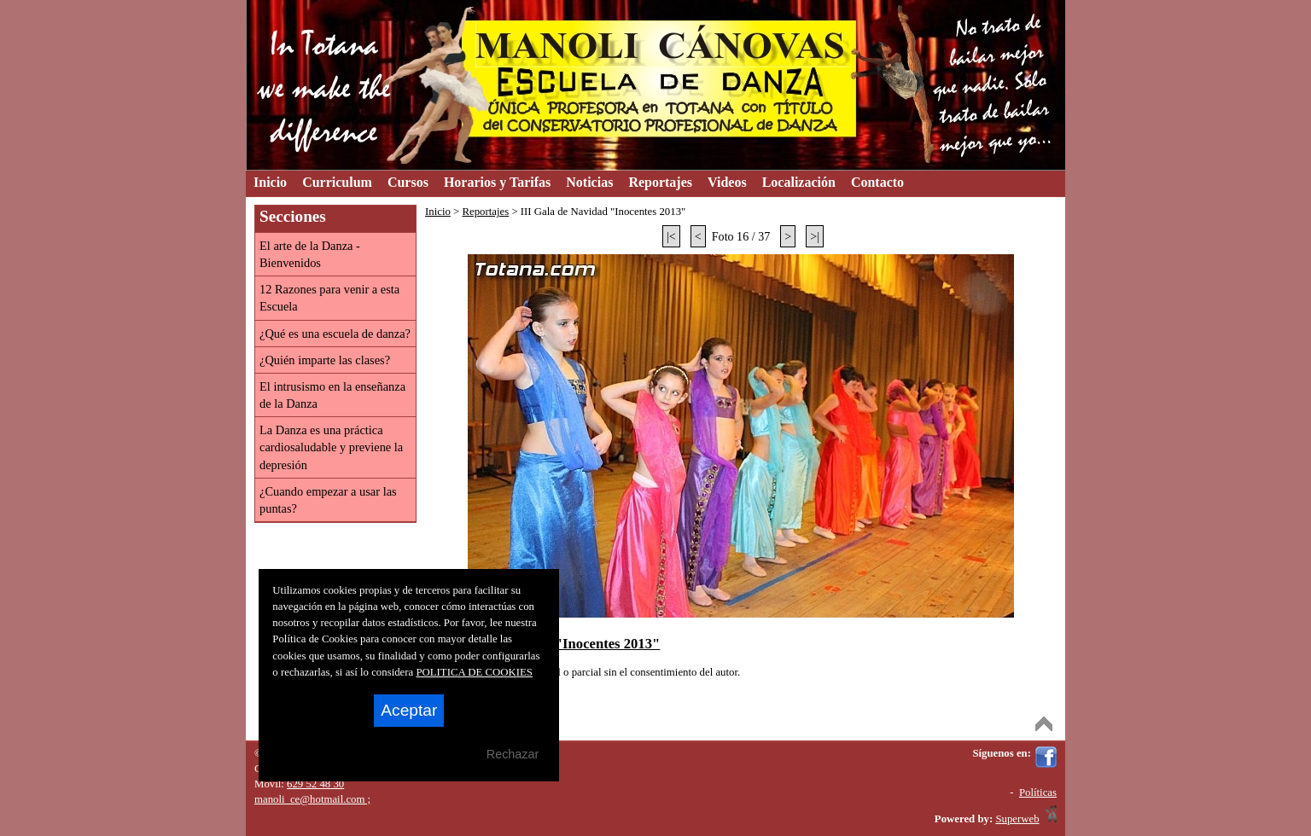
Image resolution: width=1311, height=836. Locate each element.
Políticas (1038, 792)
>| (814, 236)
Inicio (438, 212)
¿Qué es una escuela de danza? (335, 333)
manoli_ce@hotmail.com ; (312, 799)
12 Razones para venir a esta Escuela (329, 297)
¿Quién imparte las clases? (324, 360)
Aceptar (409, 710)
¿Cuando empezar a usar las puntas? (328, 500)
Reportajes (485, 212)
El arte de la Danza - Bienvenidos (309, 254)
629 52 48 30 (315, 784)
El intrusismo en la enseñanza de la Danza (332, 395)
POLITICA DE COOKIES (474, 672)
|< (671, 236)
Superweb (1017, 819)
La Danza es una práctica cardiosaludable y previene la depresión (331, 447)
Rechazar (513, 754)
